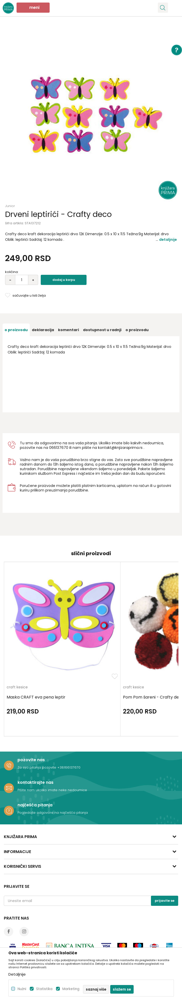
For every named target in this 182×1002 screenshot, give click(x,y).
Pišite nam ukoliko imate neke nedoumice (52, 790)
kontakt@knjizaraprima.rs (120, 447)
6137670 (61, 447)
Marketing (70, 989)
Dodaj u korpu (63, 280)
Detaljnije (168, 239)
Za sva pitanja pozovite (37, 767)
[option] (91, 113)
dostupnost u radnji (102, 329)
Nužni (22, 989)
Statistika (44, 989)
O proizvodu (16, 329)
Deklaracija (43, 329)
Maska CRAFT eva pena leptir (36, 697)
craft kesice (17, 687)
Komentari (68, 329)
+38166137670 (68, 767)
